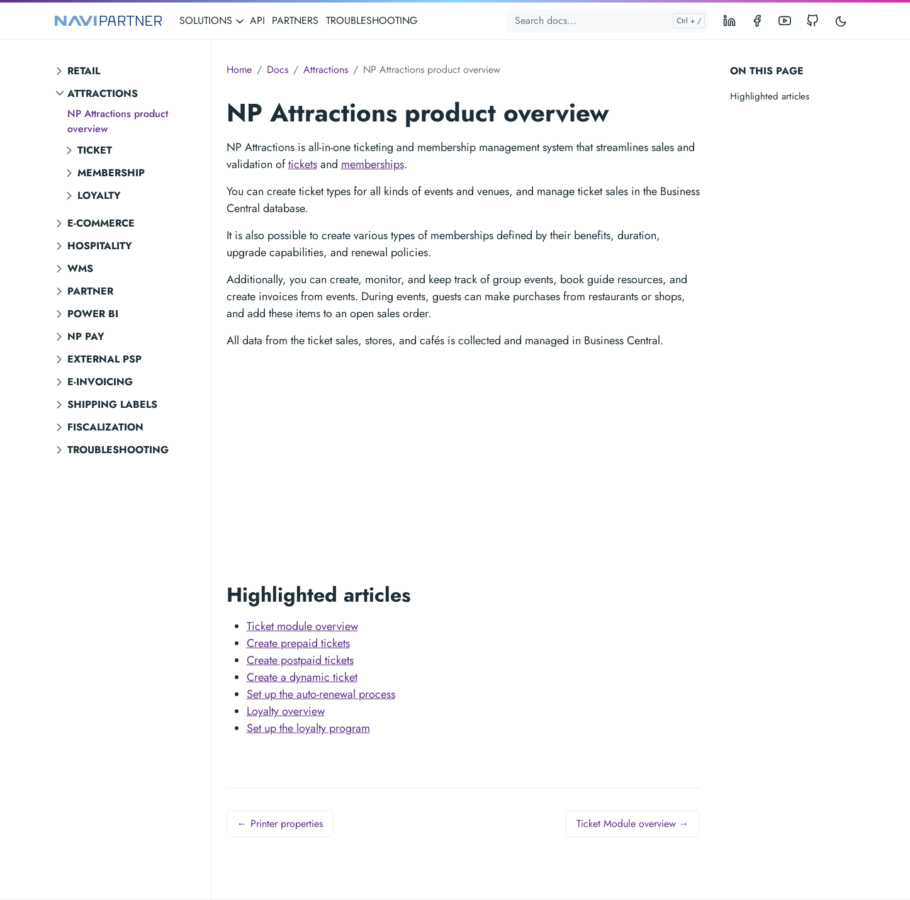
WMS (80, 268)
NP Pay (85, 336)
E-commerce (101, 223)
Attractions (102, 93)
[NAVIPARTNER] (108, 21)
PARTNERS (295, 20)
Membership (111, 173)
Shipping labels (112, 404)
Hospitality (99, 246)
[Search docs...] (607, 21)
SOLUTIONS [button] (212, 20)
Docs (277, 69)
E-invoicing (100, 381)
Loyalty (99, 195)
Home (239, 69)
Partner (90, 291)
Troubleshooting (118, 449)
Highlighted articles (769, 96)
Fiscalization (105, 427)
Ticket (94, 150)
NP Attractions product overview (117, 121)
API (257, 20)
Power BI (92, 314)
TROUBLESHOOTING (371, 20)
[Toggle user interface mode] (841, 21)
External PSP (104, 359)
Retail (83, 71)
